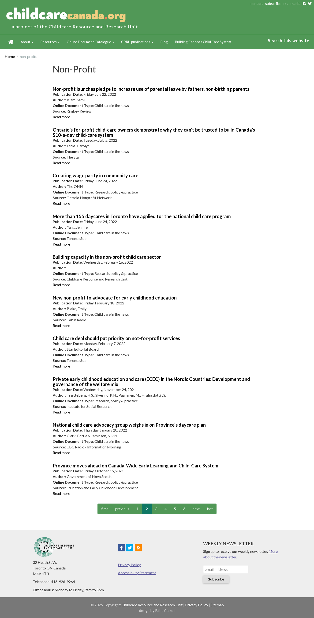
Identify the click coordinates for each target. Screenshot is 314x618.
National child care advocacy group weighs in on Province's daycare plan (129, 425)
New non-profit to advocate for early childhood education (115, 297)
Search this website (288, 40)
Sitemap (217, 605)
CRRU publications (137, 42)
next (196, 508)
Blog (164, 42)
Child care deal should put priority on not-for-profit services (116, 338)
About (27, 42)
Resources (50, 42)
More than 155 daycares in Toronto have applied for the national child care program (142, 216)
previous (122, 508)
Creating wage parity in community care (95, 175)
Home (11, 42)
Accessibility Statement (137, 572)
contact (256, 3)
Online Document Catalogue (90, 42)
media (295, 3)
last (210, 508)
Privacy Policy (129, 564)
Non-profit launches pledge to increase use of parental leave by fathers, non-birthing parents (151, 89)
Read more (61, 116)
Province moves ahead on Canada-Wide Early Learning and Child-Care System (135, 465)
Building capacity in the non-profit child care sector (107, 257)
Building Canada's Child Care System (203, 42)
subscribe (273, 3)
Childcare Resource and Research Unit (152, 605)
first (104, 508)
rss (286, 3)
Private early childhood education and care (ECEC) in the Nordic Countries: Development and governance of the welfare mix (151, 381)
